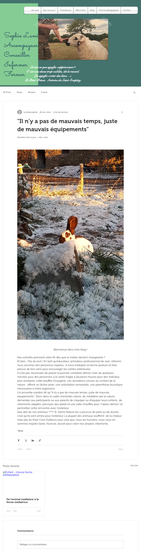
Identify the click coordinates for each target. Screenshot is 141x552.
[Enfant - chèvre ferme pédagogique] (24, 482)
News (19, 92)
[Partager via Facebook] (18, 440)
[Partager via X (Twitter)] (25, 440)
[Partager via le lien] (39, 440)
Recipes (31, 92)
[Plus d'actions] (122, 112)
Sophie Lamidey (25, 36)
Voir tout (134, 465)
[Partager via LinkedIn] (32, 440)
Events (44, 92)
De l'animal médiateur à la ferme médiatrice (22, 501)
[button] (134, 92)
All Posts (7, 92)
